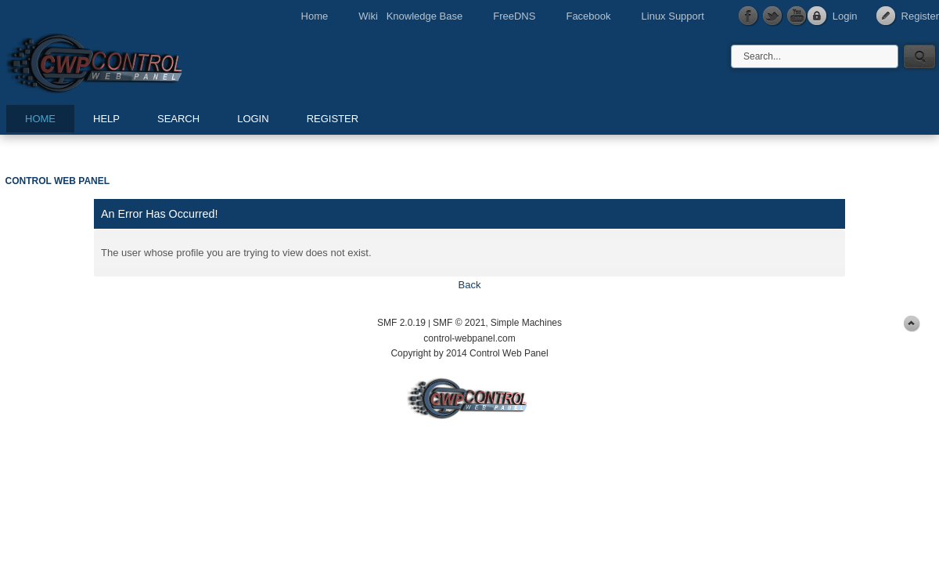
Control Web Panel (129, 61)
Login (845, 16)
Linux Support (673, 16)
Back (470, 285)
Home (315, 16)
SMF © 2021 (459, 322)
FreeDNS (514, 16)
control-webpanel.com (469, 338)
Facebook (588, 16)
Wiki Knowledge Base (410, 16)
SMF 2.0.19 (401, 322)
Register (920, 16)
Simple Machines (526, 322)
